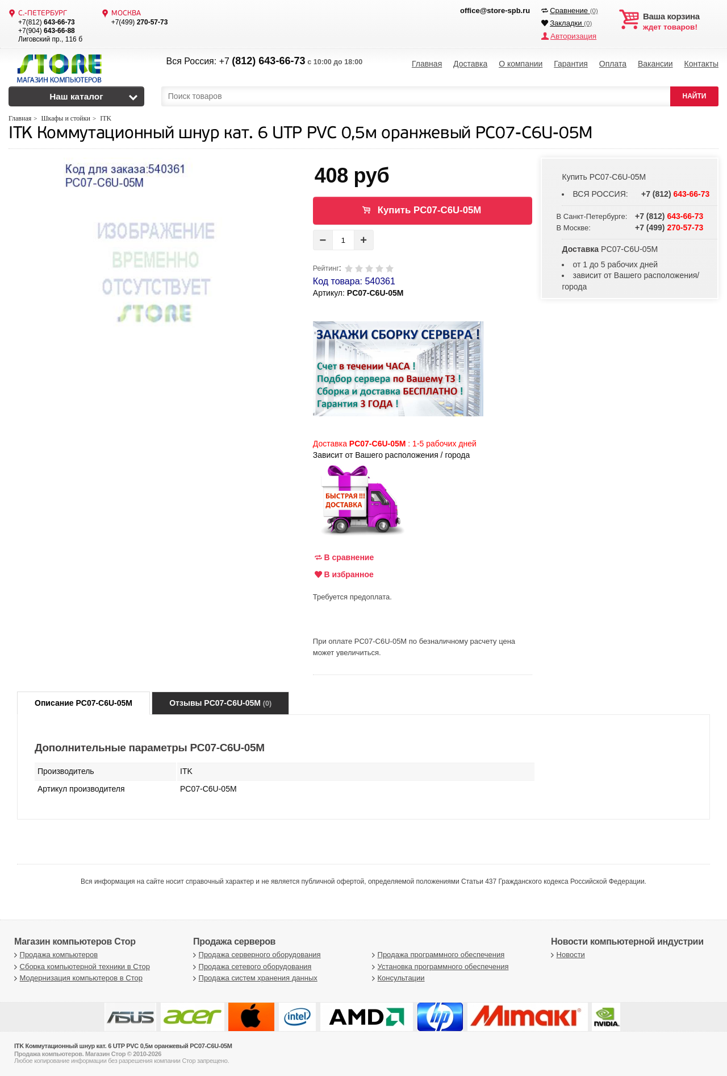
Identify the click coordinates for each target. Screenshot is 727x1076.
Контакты (701, 62)
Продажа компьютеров (54, 954)
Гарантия (571, 62)
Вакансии (655, 62)
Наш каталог (76, 96)
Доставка (470, 62)
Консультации (397, 978)
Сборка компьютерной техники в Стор (80, 966)
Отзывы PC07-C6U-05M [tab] (220, 702)
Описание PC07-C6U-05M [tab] (83, 702)
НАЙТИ (695, 96)
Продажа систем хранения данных (253, 978)
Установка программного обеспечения (438, 966)
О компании (520, 62)
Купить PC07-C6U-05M (430, 210)
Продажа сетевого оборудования (250, 966)
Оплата (612, 62)
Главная (427, 62)
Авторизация (572, 35)
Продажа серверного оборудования (255, 954)
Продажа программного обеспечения (436, 954)
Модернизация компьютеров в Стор (77, 978)
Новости (566, 954)
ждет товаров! (680, 21)
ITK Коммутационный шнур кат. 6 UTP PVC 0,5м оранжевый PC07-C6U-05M (300, 134)
